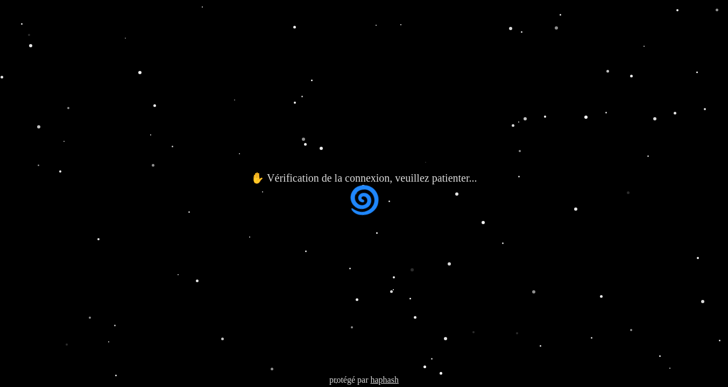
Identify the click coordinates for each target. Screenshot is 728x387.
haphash (384, 379)
